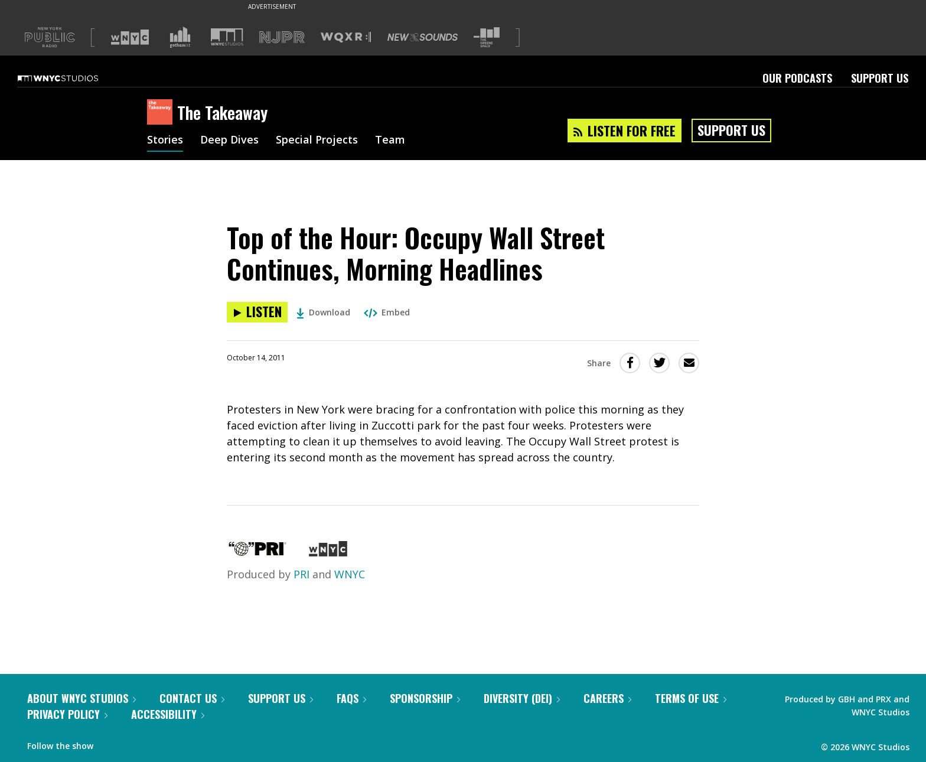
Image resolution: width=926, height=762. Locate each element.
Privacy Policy (67, 714)
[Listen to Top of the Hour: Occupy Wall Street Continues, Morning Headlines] (257, 312)
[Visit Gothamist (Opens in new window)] (180, 37)
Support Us (879, 78)
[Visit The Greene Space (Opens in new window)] (487, 37)
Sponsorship (425, 698)
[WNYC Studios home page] (73, 78)
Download (323, 312)
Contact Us (191, 698)
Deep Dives (229, 140)
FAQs (351, 698)
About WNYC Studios (81, 698)
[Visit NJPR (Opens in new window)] (282, 37)
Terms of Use (690, 698)
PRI (301, 574)
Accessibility (167, 714)
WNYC (349, 574)
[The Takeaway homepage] (162, 112)
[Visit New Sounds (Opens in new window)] (422, 37)
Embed (387, 312)
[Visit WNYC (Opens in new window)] (130, 37)
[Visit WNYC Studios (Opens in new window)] (227, 36)
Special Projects (317, 140)
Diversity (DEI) (522, 698)
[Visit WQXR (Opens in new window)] (346, 37)
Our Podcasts (797, 78)
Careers (607, 698)
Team (390, 140)
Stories (165, 140)
